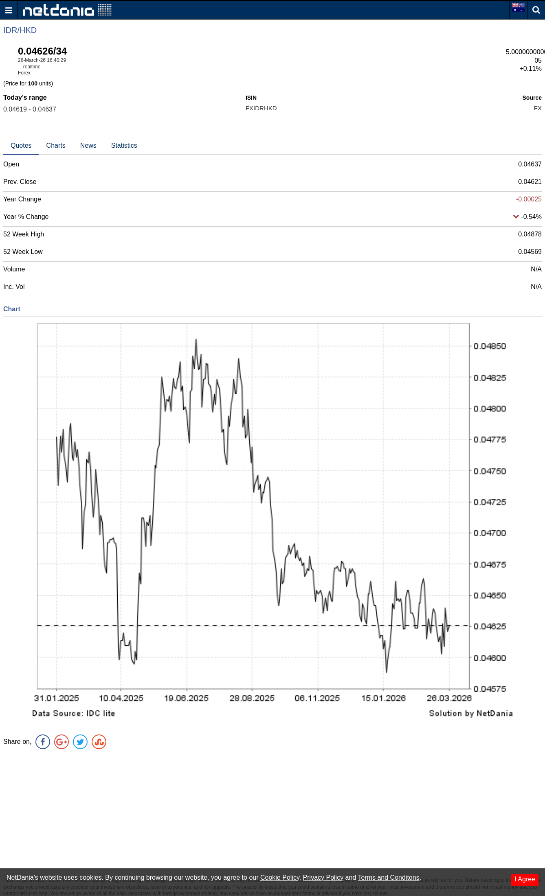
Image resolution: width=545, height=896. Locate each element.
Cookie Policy (279, 877)
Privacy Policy (323, 877)
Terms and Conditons (388, 877)
